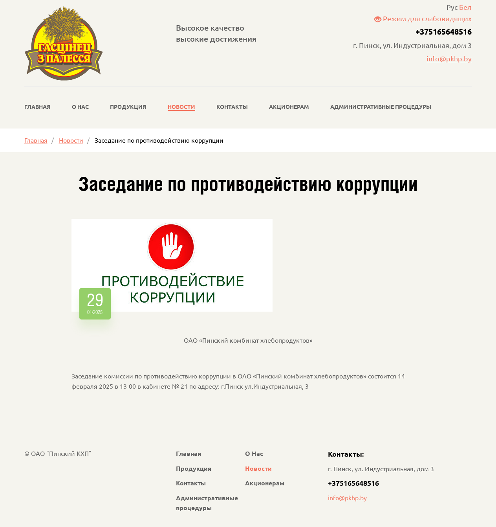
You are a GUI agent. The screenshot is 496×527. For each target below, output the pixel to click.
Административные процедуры (380, 106)
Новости (181, 106)
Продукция (128, 106)
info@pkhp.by (449, 58)
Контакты (232, 106)
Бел (465, 7)
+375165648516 (443, 31)
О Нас (80, 106)
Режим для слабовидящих (423, 18)
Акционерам (289, 106)
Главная (37, 106)
